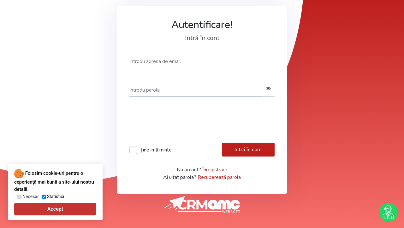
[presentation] (177, 121)
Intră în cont (248, 149)
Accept (55, 209)
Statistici (55, 196)
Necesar (30, 196)
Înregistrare (214, 169)
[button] (268, 90)
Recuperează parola (219, 177)
